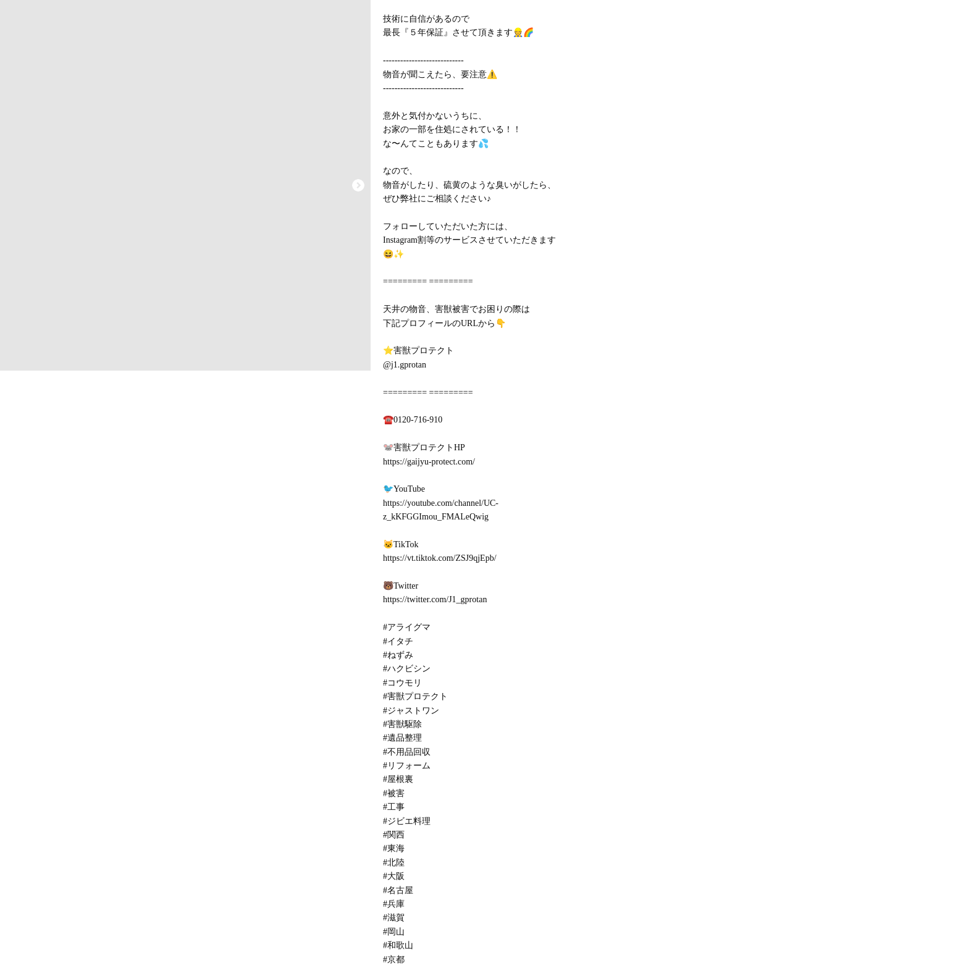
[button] (358, 185)
